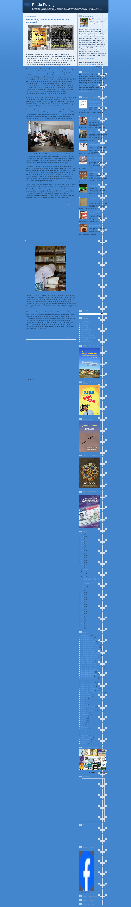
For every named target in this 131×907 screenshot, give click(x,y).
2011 (82, 567)
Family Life (84, 712)
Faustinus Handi (86, 331)
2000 (82, 613)
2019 (82, 548)
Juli (84, 571)
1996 (82, 623)
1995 (82, 625)
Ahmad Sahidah (86, 321)
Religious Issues (86, 737)
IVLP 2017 (84, 716)
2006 (82, 599)
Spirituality (84, 743)
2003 (82, 606)
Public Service (85, 733)
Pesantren (84, 727)
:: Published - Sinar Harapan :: (90, 655)
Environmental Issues (88, 706)
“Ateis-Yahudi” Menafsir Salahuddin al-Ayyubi (96, 144)
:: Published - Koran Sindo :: (90, 647)
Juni (84, 573)
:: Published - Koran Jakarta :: (90, 645)
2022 (82, 541)
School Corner (72, 201)
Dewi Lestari (85, 327)
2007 (82, 597)
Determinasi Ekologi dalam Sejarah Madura (97, 131)
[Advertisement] (50, 224)
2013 (82, 562)
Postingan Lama (69, 375)
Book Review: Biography (89, 657)
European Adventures (88, 710)
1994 (82, 628)
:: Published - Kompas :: (88, 643)
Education (59, 335)
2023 (82, 538)
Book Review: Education (89, 665)
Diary (83, 702)
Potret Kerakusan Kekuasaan (98, 172)
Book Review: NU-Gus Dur (89, 678)
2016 (82, 555)
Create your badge (84, 892)
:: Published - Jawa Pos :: (89, 639)
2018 (82, 550)
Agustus (85, 569)
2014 (82, 560)
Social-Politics (85, 741)
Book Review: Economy (88, 663)
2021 (82, 543)
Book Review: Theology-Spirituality (92, 692)
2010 (82, 590)
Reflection (84, 735)
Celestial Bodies (86, 694)
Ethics (83, 708)
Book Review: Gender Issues (90, 669)
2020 (82, 546)
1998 (82, 618)
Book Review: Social (87, 690)
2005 (82, 602)
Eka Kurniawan (86, 329)
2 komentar (72, 337)
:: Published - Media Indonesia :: (91, 651)
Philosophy (84, 729)
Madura (83, 722)
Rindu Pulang (43, 5)
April (84, 576)
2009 (82, 592)
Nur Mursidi (85, 339)
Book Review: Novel (87, 676)
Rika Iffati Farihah (86, 341)
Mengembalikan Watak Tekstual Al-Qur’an (96, 225)
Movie (83, 724)
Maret (84, 586)
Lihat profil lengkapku (88, 58)
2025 (82, 534)
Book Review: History (88, 672)
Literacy (64, 335)
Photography (85, 731)
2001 (82, 611)
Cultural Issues (86, 696)
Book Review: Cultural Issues (90, 659)
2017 (82, 553)
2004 (82, 604)
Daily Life (84, 698)
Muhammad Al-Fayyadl (88, 337)
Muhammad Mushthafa (85, 850)
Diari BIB (84, 700)
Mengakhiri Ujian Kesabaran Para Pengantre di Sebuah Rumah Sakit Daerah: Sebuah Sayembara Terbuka (97, 103)
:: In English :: (85, 635)
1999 (82, 616)
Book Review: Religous (88, 684)
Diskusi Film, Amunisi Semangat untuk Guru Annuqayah (93, 578)
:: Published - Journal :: (88, 641)
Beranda (53, 375)
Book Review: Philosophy (89, 680)
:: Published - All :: (87, 637)
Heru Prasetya (85, 333)
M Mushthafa (96, 18)
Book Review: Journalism (89, 674)
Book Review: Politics (88, 682)
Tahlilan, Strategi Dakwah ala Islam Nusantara (98, 185)
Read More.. (30, 199)
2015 (82, 557)
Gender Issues (85, 714)
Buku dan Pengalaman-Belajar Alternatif (45, 243)
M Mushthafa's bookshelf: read (93, 747)
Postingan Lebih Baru (34, 375)
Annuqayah (84, 325)
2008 (82, 594)
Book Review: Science (88, 686)
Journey (83, 718)
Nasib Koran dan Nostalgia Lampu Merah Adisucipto (97, 118)
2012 (82, 565)
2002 (82, 609)
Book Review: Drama (87, 661)
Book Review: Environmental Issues (92, 667)
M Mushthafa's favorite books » (98, 772)
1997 (82, 621)
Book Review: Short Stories (90, 688)
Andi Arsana (85, 323)
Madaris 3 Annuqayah (88, 335)
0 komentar (72, 204)
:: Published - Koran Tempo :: (90, 649)
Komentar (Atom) (41, 379)
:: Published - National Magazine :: (92, 653)
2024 (82, 536)
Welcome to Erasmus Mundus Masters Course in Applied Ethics (97, 158)
